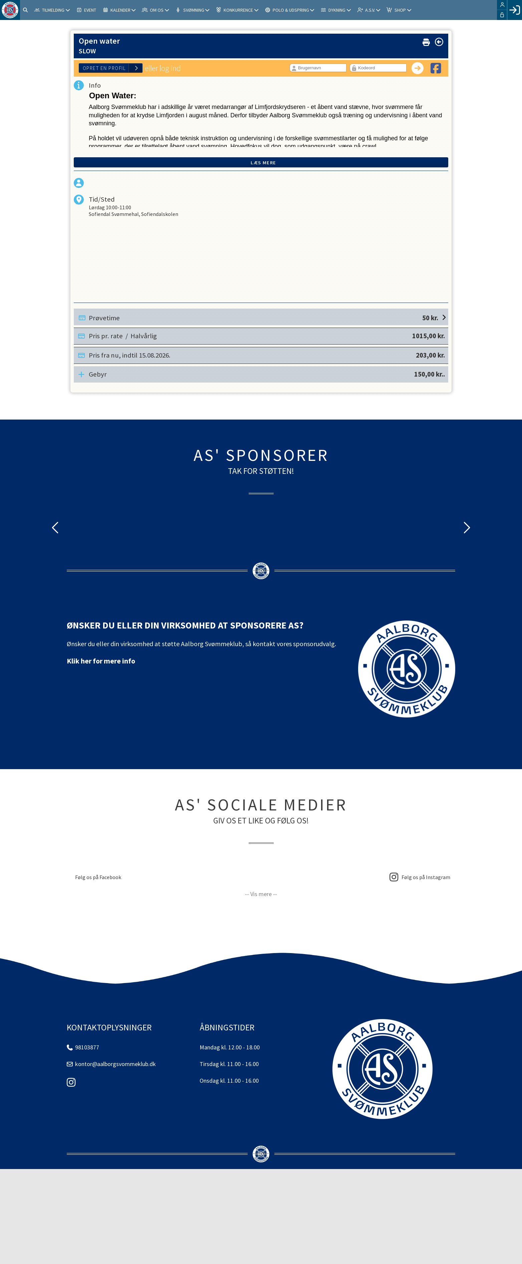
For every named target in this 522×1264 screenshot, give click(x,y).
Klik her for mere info (101, 660)
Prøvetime (263, 317)
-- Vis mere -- (261, 894)
